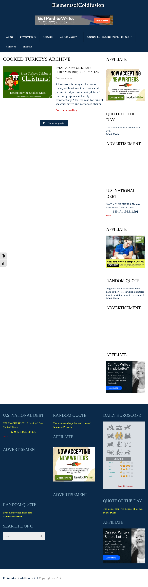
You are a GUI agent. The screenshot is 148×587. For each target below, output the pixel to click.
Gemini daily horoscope (125, 486)
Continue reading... (67, 110)
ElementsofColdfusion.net (20, 578)
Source (108, 216)
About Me (48, 36)
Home (9, 36)
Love (110, 466)
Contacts (112, 473)
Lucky (111, 476)
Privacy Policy (28, 36)
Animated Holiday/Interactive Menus (108, 36)
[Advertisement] (125, 166)
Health (111, 463)
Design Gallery (68, 36)
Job (110, 469)
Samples (11, 46)
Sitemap (27, 46)
